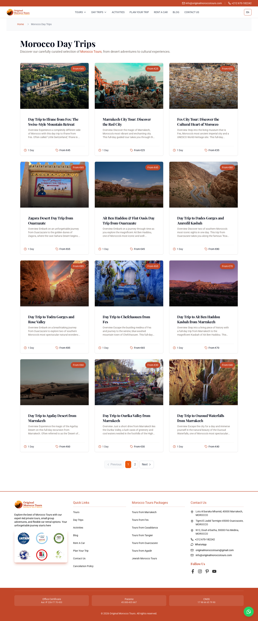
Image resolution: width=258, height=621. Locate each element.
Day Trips (99, 12)
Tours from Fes (140, 519)
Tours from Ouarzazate (145, 543)
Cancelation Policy (83, 566)
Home (20, 24)
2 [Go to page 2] (135, 464)
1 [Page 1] (128, 464)
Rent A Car (161, 12)
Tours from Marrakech (144, 512)
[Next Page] (147, 464)
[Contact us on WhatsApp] (249, 612)
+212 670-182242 (240, 3)
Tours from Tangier (142, 535)
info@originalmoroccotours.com (214, 555)
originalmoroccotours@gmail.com (215, 550)
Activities (118, 12)
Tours (80, 12)
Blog (176, 12)
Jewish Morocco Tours (144, 558)
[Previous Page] (114, 464)
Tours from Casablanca (145, 527)
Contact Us (191, 12)
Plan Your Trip (139, 12)
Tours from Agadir (142, 550)
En (247, 12)
